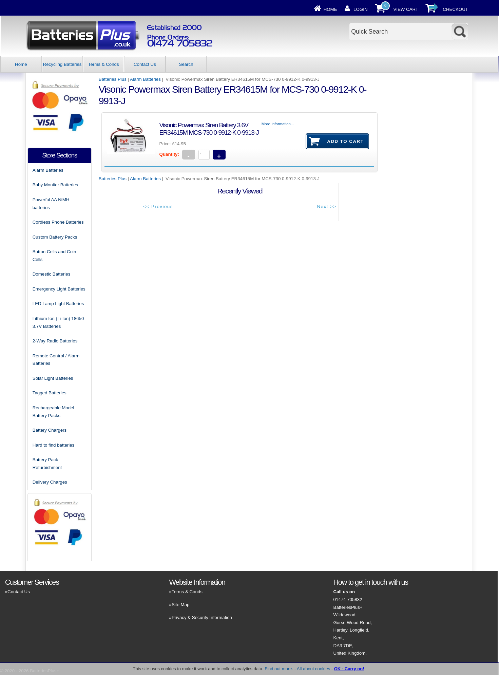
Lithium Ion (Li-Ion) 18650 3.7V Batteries (58, 322)
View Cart (405, 9)
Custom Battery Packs (55, 237)
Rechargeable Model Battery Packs (53, 411)
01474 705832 (347, 599)
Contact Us (145, 64)
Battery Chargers (50, 430)
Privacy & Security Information (202, 617)
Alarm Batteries (145, 79)
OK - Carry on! (349, 668)
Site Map (180, 604)
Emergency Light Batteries (59, 289)
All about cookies (313, 668)
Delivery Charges (50, 482)
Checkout (455, 9)
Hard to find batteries (53, 445)
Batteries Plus (113, 79)
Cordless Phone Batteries (58, 222)
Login (360, 9)
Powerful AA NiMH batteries (51, 203)
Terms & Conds (103, 64)
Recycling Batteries (62, 64)
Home (330, 9)
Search (186, 64)
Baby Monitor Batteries (55, 184)
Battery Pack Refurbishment (47, 463)
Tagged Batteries (49, 392)
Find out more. (279, 668)
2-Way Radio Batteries (55, 340)
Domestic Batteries (52, 274)
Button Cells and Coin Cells (54, 255)
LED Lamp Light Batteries (58, 303)
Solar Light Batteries (53, 378)
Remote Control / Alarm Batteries (56, 359)
